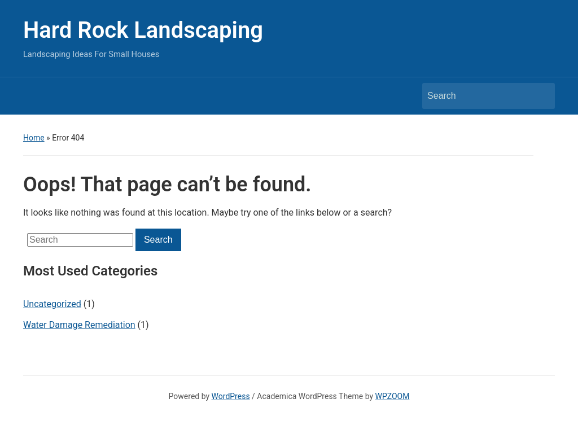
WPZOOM (392, 396)
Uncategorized (52, 304)
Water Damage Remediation (79, 324)
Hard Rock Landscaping (143, 30)
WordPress (231, 396)
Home (34, 137)
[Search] (478, 96)
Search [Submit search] (540, 96)
